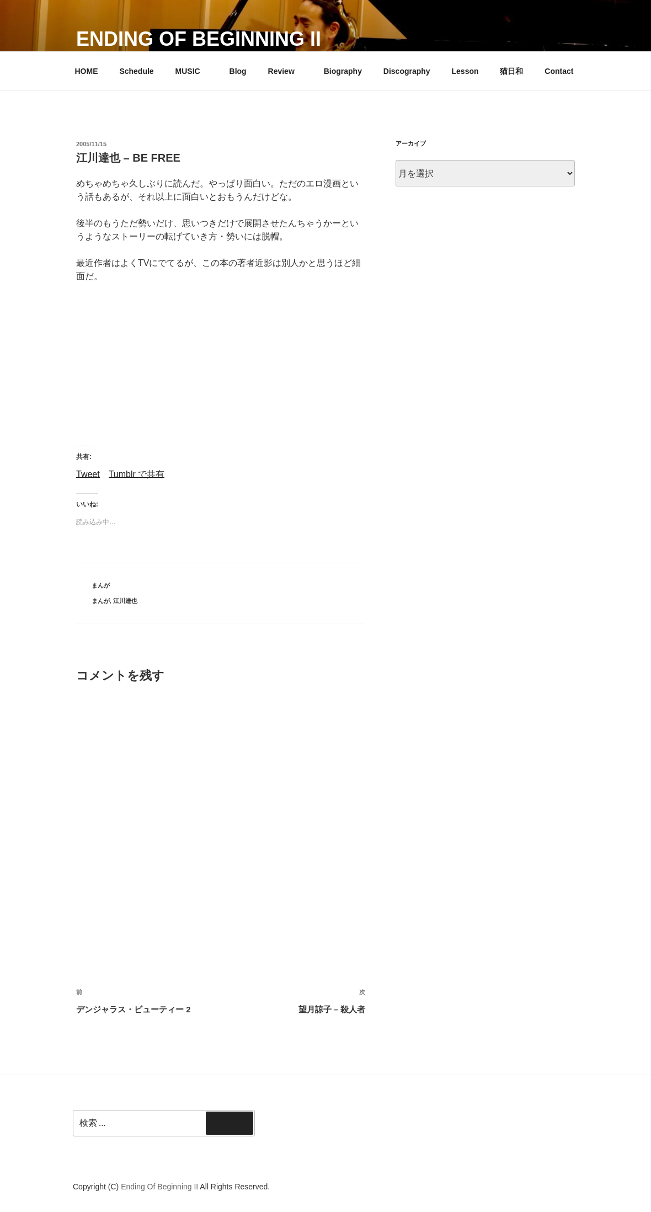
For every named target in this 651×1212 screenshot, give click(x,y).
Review (286, 71)
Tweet (88, 473)
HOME (86, 71)
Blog (238, 71)
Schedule (136, 71)
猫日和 (511, 71)
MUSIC (193, 71)
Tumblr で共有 (137, 473)
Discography (406, 71)
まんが (101, 585)
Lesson (465, 71)
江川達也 (125, 600)
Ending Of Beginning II (198, 39)
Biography (343, 71)
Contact (559, 71)
